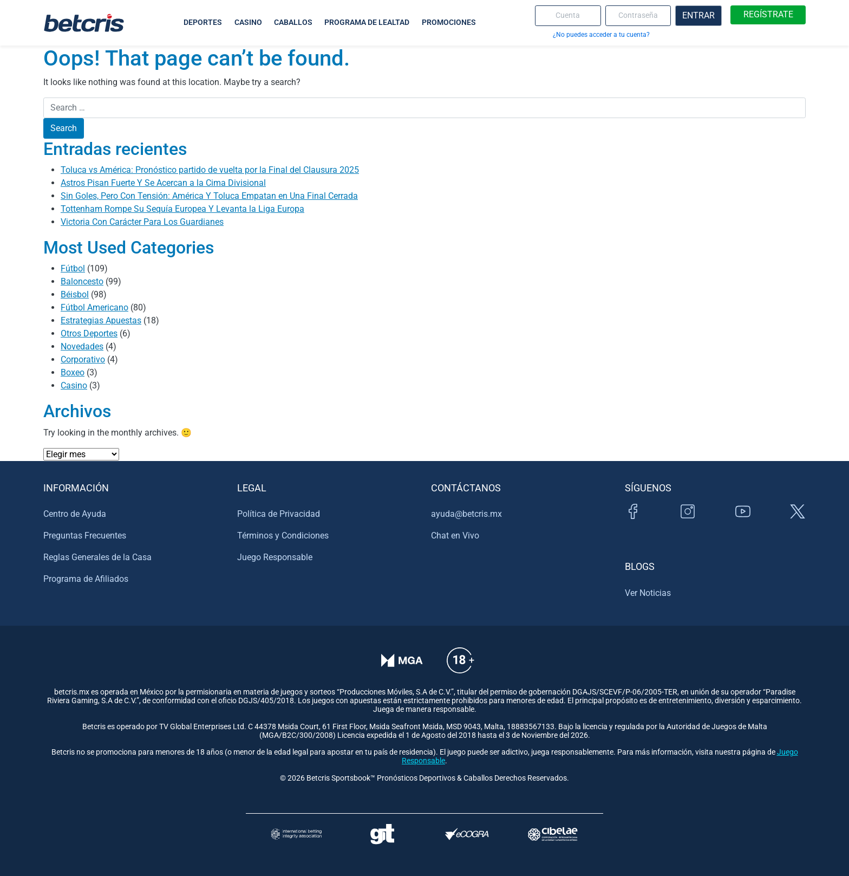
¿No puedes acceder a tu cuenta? (601, 34)
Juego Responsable (274, 557)
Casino (74, 385)
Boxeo (72, 372)
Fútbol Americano (94, 307)
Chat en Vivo (455, 536)
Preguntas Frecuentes (84, 535)
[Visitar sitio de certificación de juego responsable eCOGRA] (467, 834)
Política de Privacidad (278, 514)
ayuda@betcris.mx (466, 514)
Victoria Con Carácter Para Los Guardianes (142, 222)
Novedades (82, 346)
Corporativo (83, 359)
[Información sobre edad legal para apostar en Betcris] (460, 667)
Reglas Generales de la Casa (97, 557)
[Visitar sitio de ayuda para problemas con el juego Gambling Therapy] (382, 834)
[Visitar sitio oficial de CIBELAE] (553, 834)
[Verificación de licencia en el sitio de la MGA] (402, 667)
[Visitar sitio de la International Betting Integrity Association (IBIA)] (296, 834)
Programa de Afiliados (85, 579)
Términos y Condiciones (283, 535)
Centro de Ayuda (74, 514)
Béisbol (75, 294)
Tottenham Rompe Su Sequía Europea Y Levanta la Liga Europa (182, 209)
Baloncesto (82, 281)
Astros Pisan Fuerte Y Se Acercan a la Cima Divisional (163, 183)
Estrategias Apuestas (101, 320)
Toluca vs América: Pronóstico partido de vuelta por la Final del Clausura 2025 (210, 170)
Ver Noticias (648, 593)
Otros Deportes (89, 333)
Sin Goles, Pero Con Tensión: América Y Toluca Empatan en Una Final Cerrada (209, 196)
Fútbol (73, 268)
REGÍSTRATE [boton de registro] (768, 14)
